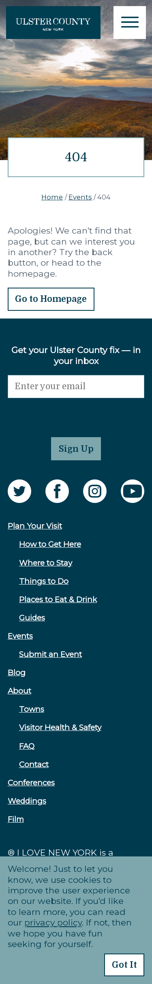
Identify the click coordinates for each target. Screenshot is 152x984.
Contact (34, 764)
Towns (31, 709)
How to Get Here (50, 544)
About (19, 691)
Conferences (31, 782)
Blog (17, 672)
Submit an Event (50, 654)
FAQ (26, 746)
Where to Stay (45, 563)
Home (52, 197)
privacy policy (53, 922)
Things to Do (44, 581)
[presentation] (69, 414)
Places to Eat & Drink (58, 599)
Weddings (27, 801)
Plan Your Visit (35, 526)
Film (16, 819)
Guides (32, 617)
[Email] (76, 386)
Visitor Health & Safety (60, 727)
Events (80, 197)
